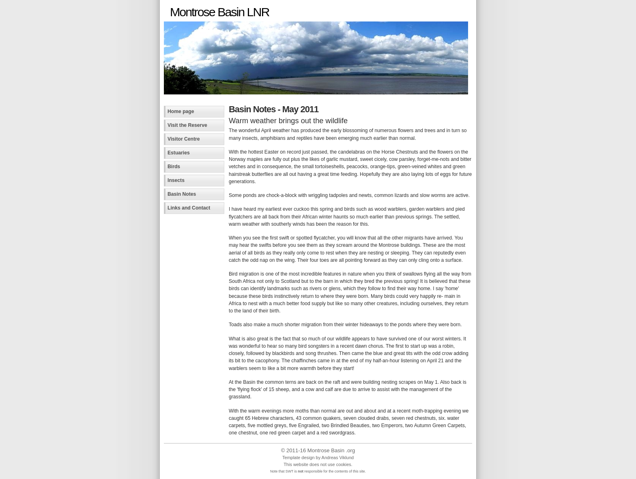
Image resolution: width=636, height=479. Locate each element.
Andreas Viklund (338, 457)
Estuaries (179, 153)
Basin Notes (182, 194)
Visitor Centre (184, 139)
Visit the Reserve (187, 125)
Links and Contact (189, 208)
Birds (174, 166)
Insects (176, 180)
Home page (181, 111)
